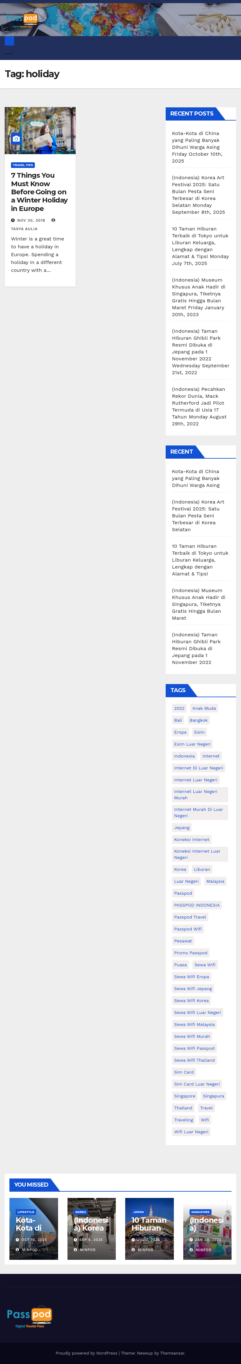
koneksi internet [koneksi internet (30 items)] (191, 839)
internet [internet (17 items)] (211, 755)
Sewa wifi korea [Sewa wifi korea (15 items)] (191, 1000)
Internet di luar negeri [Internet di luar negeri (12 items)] (198, 767)
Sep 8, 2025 (91, 1240)
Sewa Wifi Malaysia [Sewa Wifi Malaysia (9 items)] (194, 1024)
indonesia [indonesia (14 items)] (184, 755)
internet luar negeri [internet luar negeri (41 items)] (195, 779)
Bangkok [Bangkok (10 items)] (199, 720)
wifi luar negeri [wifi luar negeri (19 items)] (191, 1131)
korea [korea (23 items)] (180, 869)
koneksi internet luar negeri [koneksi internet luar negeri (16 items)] (197, 854)
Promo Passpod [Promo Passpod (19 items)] (190, 952)
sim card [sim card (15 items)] (184, 1072)
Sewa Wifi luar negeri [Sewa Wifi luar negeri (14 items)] (197, 1012)
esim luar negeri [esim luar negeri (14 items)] (192, 744)
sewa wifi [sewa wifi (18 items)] (205, 964)
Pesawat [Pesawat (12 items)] (183, 940)
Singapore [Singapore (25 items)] (184, 1095)
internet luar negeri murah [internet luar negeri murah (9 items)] (195, 794)
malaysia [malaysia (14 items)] (215, 881)
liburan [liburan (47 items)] (202, 869)
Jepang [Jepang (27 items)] (182, 827)
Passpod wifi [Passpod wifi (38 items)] (188, 928)
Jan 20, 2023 (208, 1240)
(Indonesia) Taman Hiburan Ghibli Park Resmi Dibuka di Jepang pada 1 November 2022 (196, 345)
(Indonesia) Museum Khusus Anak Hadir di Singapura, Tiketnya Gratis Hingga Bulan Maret (198, 293)
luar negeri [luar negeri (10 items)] (186, 881)
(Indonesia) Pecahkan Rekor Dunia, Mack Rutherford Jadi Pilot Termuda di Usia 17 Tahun (198, 403)
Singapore (200, 1212)
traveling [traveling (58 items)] (183, 1119)
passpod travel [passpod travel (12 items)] (190, 916)
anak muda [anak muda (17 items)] (204, 708)
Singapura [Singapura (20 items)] (213, 1095)
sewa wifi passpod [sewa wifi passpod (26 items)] (194, 1048)
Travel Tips (23, 165)
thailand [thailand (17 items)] (183, 1107)
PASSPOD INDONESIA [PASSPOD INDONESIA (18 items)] (197, 905)
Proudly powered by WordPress (87, 1353)
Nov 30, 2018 (31, 220)
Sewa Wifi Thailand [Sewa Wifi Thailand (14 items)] (194, 1060)
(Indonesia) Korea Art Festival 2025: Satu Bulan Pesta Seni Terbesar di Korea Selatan (198, 191)
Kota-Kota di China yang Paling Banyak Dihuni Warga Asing (196, 140)
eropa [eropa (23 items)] (180, 732)
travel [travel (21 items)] (206, 1107)
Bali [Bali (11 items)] (178, 720)
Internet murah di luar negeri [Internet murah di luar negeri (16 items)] (198, 812)
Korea (81, 1212)
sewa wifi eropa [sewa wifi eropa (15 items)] (191, 976)
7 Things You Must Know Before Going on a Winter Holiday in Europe (39, 192)
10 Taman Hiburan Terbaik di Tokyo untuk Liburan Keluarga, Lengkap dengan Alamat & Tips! (200, 242)
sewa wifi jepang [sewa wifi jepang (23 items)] (193, 988)
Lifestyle (26, 1212)
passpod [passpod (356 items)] (183, 893)
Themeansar (172, 1353)
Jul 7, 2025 (148, 1240)
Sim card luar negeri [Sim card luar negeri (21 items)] (197, 1083)
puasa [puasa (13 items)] (180, 964)
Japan (138, 1212)
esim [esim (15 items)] (199, 732)
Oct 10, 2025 (34, 1240)
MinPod (27, 1250)
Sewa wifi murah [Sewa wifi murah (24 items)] (192, 1036)
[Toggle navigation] (9, 51)
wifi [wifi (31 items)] (205, 1119)
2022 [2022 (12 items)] (179, 708)
